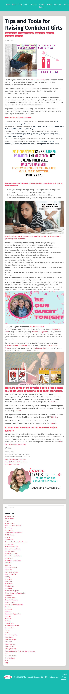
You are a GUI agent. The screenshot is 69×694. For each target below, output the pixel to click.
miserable (8, 593)
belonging (9, 529)
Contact (66, 4)
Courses (49, 4)
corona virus (10, 546)
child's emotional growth (14, 534)
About (14, 4)
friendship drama (11, 556)
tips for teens (19, 36)
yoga (7, 673)
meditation (9, 588)
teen (7, 640)
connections (9, 541)
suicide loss (9, 630)
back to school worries (11, 33)
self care (8, 623)
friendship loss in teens (14, 558)
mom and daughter (12, 596)
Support (34, 4)
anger (7, 521)
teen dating (9, 645)
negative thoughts (39, 33)
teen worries (10, 655)
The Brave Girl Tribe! (37, 327)
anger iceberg (10, 524)
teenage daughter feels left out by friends (21, 660)
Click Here (54, 402)
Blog (20, 4)
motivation (9, 601)
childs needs (10, 536)
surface (8, 638)
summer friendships (13, 633)
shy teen (8, 625)
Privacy (64, 687)
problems (8, 616)
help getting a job (12, 576)
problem (8, 613)
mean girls (9, 586)
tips (6, 663)
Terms (64, 685)
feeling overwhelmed (13, 551)
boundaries (9, 531)
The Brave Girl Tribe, (38, 80)
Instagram (9, 464)
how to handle (10, 578)
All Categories (10, 516)
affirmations (9, 519)
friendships (9, 561)
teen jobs (8, 650)
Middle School (41, 5)
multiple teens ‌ (11, 603)
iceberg (8, 581)
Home (8, 4)
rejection (8, 618)
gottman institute (12, 571)
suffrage (8, 628)
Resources (57, 4)
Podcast (26, 4)
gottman (8, 568)
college (8, 539)
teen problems (49, 33)
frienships (9, 566)
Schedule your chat (40, 348)
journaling (9, 583)
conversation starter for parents (17, 544)
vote (7, 670)
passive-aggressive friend (14, 611)
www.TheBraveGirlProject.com (16, 459)
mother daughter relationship (26, 33)
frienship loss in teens (14, 563)
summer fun (10, 635)
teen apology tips (12, 643)
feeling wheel (10, 553)
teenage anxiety (10, 36)
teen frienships (11, 648)
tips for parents (11, 665)
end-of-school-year (12, 548)
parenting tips (10, 608)
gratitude (8, 573)
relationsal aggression (13, 621)
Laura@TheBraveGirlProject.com (17, 462)
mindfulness (9, 591)
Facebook (17, 464)
